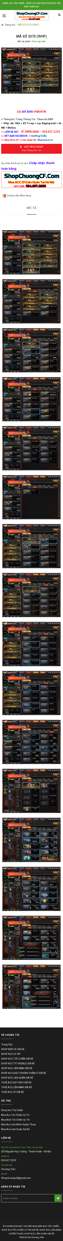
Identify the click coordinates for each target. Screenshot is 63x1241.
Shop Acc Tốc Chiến (12, 1110)
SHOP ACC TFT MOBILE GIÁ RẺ (18, 1063)
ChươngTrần (38, 135)
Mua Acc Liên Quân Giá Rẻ (15, 1129)
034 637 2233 (8, 1160)
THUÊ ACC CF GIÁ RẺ (12, 1092)
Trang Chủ (6, 1044)
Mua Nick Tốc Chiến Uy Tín (15, 1119)
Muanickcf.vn (45, 140)
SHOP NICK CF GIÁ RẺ (12, 1049)
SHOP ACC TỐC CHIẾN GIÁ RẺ (17, 1058)
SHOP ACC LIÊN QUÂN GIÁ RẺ (17, 1077)
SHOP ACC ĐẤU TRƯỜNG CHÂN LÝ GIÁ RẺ (23, 1073)
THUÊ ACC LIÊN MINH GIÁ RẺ (16, 1087)
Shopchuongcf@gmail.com (16, 1178)
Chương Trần (8, 1169)
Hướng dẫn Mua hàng (16, 196)
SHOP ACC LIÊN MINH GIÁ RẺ (16, 1068)
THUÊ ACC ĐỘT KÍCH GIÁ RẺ (16, 1082)
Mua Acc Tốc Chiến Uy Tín (15, 1115)
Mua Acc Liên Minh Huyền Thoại (18, 1124)
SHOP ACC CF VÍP (10, 1054)
